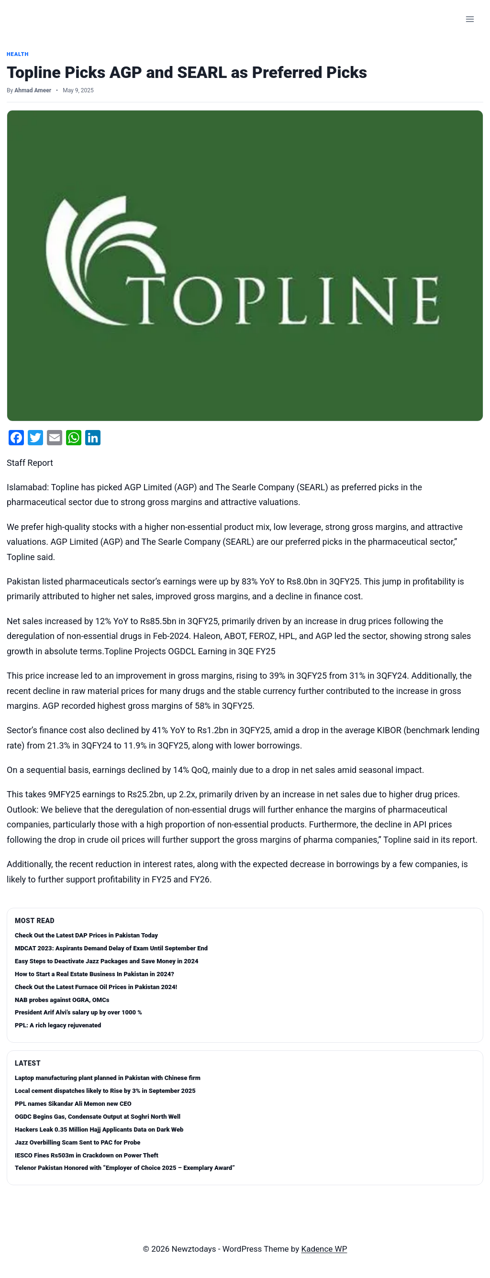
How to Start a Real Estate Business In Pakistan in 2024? (94, 974)
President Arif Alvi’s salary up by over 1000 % (78, 1012)
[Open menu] (470, 18)
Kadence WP (324, 1249)
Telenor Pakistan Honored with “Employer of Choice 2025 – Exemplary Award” (125, 1167)
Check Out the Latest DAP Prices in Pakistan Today (86, 935)
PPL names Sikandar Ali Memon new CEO (73, 1103)
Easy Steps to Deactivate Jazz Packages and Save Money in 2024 (106, 961)
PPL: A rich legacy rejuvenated (58, 1025)
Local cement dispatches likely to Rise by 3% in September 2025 (105, 1090)
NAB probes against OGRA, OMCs (62, 999)
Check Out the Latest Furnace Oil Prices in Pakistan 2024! (96, 987)
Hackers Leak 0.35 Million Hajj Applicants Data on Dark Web (99, 1129)
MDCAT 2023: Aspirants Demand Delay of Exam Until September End (111, 948)
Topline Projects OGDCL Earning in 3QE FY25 (190, 651)
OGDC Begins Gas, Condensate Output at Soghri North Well (97, 1116)
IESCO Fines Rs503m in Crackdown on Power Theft (86, 1155)
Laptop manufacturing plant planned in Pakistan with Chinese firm (107, 1077)
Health (18, 54)
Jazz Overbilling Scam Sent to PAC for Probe (77, 1142)
